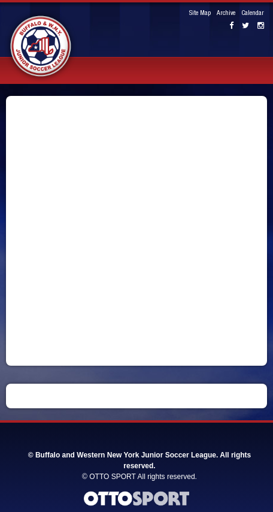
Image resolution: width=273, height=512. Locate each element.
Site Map (200, 13)
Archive (226, 13)
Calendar (252, 13)
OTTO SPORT (112, 476)
